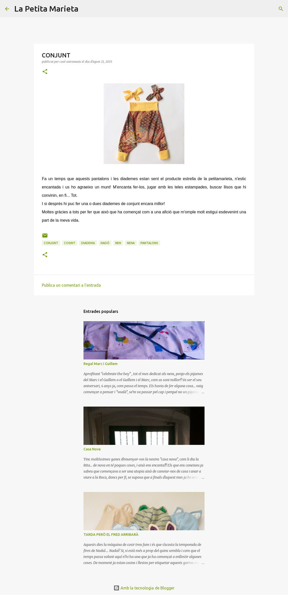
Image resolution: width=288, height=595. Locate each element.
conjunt (51, 243)
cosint (69, 243)
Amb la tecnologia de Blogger (144, 588)
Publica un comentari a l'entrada (71, 285)
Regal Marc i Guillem (100, 364)
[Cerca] (85, 9)
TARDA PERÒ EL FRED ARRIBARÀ (110, 535)
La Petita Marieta (46, 8)
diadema (88, 243)
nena (131, 243)
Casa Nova (92, 449)
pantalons (149, 243)
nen (118, 243)
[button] (45, 72)
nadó (105, 243)
